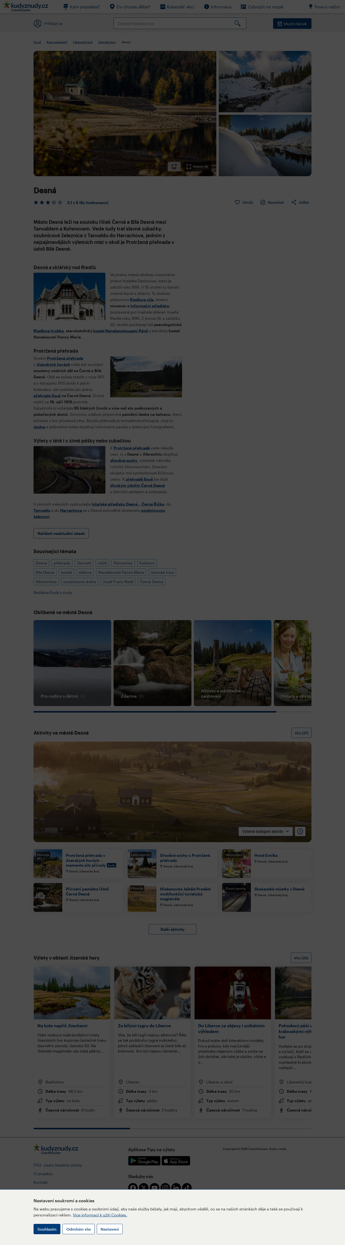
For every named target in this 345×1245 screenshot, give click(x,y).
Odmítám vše (78, 1229)
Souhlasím (47, 1229)
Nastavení (110, 1229)
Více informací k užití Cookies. (100, 1215)
